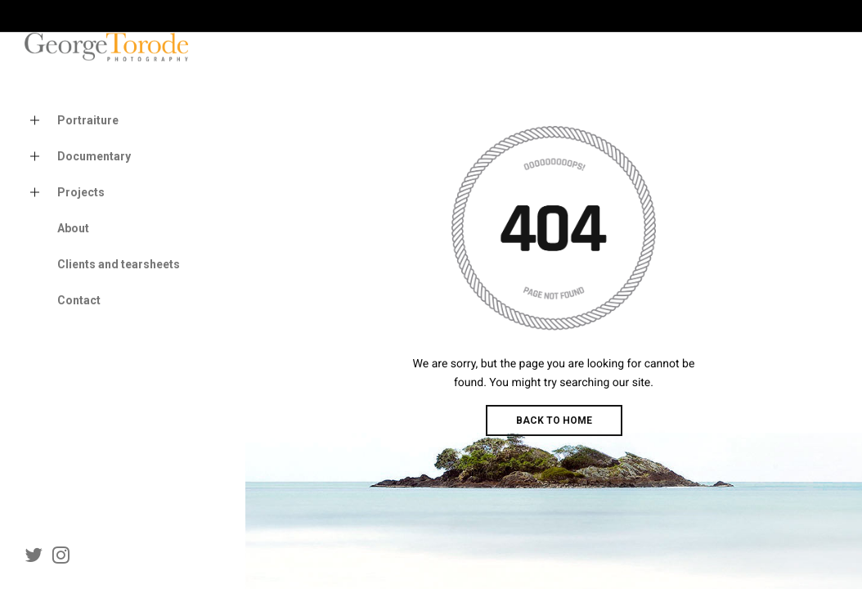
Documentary (78, 156)
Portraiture (72, 120)
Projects (65, 192)
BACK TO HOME (554, 420)
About (73, 228)
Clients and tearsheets (118, 264)
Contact (79, 300)
